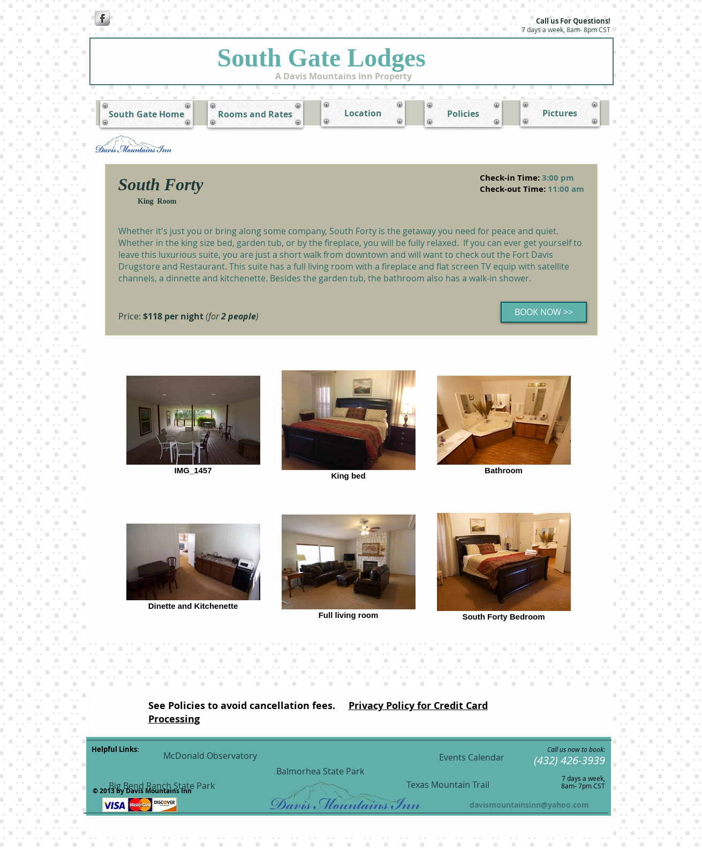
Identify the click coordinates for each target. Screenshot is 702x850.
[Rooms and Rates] (255, 114)
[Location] (363, 113)
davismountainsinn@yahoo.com (529, 805)
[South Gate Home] (146, 114)
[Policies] (463, 113)
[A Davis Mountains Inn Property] (343, 76)
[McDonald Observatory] (210, 756)
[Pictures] (560, 113)
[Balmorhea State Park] (320, 771)
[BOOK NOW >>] (544, 312)
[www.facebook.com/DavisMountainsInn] (158, 6)
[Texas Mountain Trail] (448, 785)
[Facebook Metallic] (102, 18)
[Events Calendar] (471, 757)
